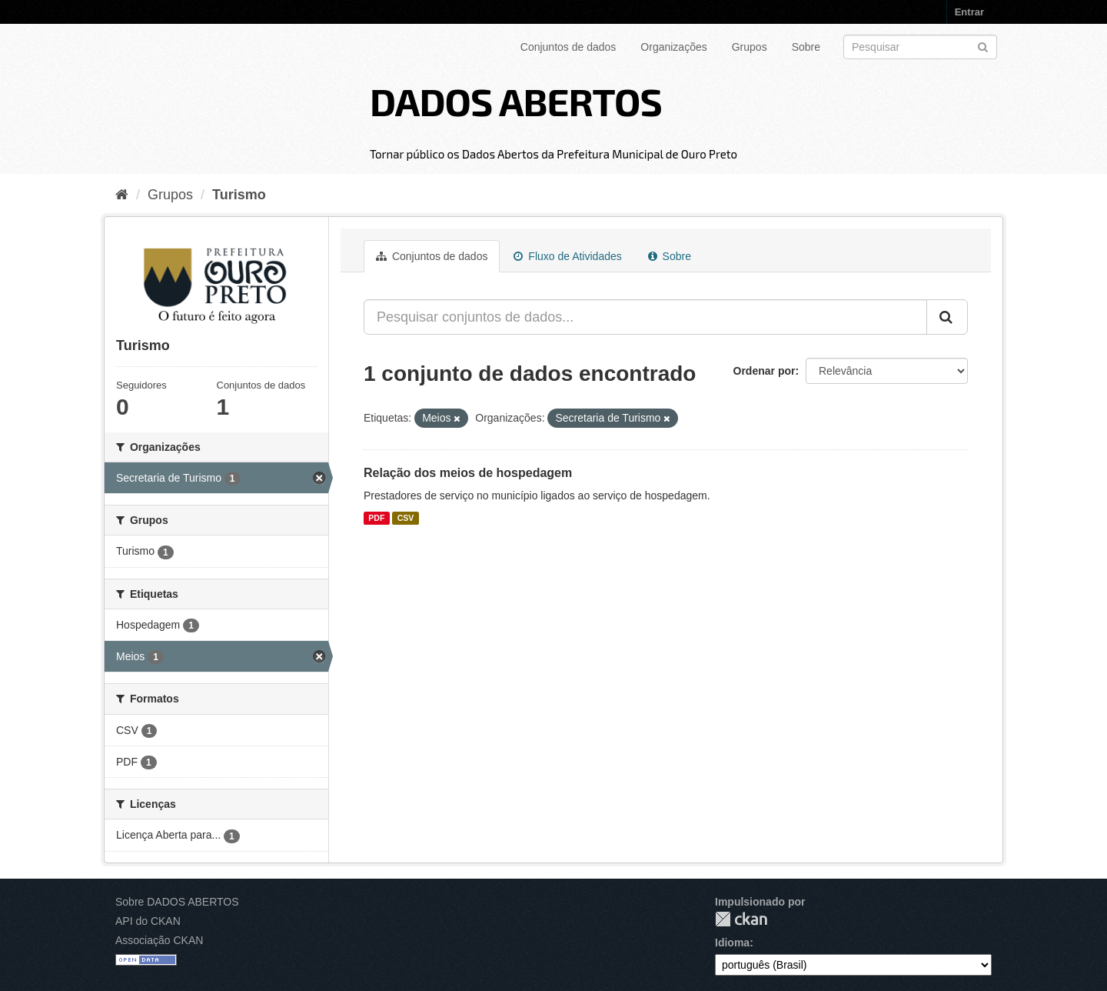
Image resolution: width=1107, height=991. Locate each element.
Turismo (239, 194)
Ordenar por (764, 371)
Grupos (749, 47)
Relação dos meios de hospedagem (468, 472)
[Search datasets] (920, 47)
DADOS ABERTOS (516, 101)
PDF (376, 517)
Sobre (806, 47)
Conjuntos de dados (568, 47)
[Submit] (982, 45)
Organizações (673, 47)
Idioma (732, 942)
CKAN (741, 919)
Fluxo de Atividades (567, 256)
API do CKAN (148, 921)
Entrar (969, 12)
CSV (405, 517)
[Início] (121, 194)
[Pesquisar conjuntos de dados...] (645, 317)
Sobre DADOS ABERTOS (177, 902)
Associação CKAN (159, 940)
